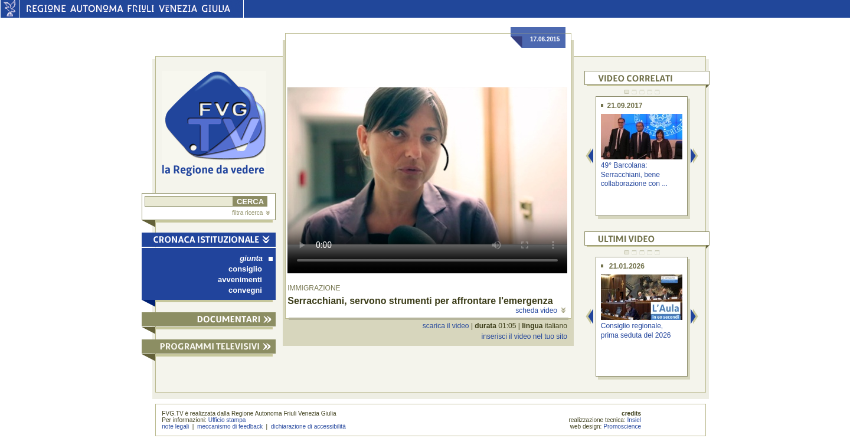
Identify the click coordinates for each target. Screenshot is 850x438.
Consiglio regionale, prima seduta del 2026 (636, 330)
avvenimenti (240, 279)
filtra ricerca (251, 213)
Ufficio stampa (227, 420)
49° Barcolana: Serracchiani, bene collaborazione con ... (634, 174)
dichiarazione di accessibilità (308, 426)
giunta (256, 258)
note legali (175, 426)
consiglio (245, 268)
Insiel (634, 420)
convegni (245, 290)
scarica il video (446, 326)
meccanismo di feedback (230, 426)
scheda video (540, 310)
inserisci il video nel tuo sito (524, 336)
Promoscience (622, 426)
